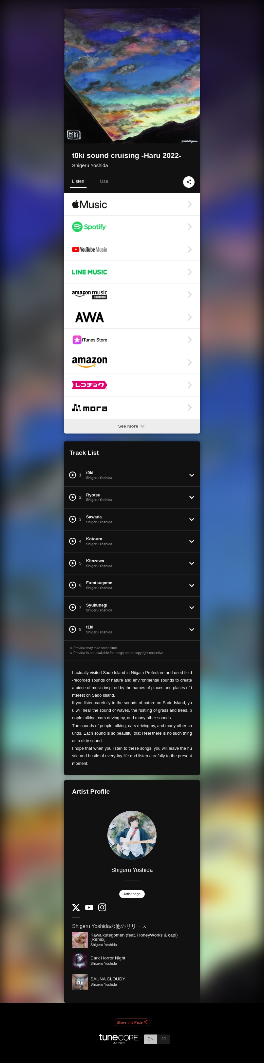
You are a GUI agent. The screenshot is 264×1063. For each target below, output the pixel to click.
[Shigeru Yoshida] (132, 835)
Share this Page (132, 1022)
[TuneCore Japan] (119, 1042)
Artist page (132, 894)
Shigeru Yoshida (90, 165)
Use (104, 181)
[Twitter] (76, 909)
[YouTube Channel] (89, 908)
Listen (78, 181)
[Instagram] (102, 909)
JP (163, 1038)
